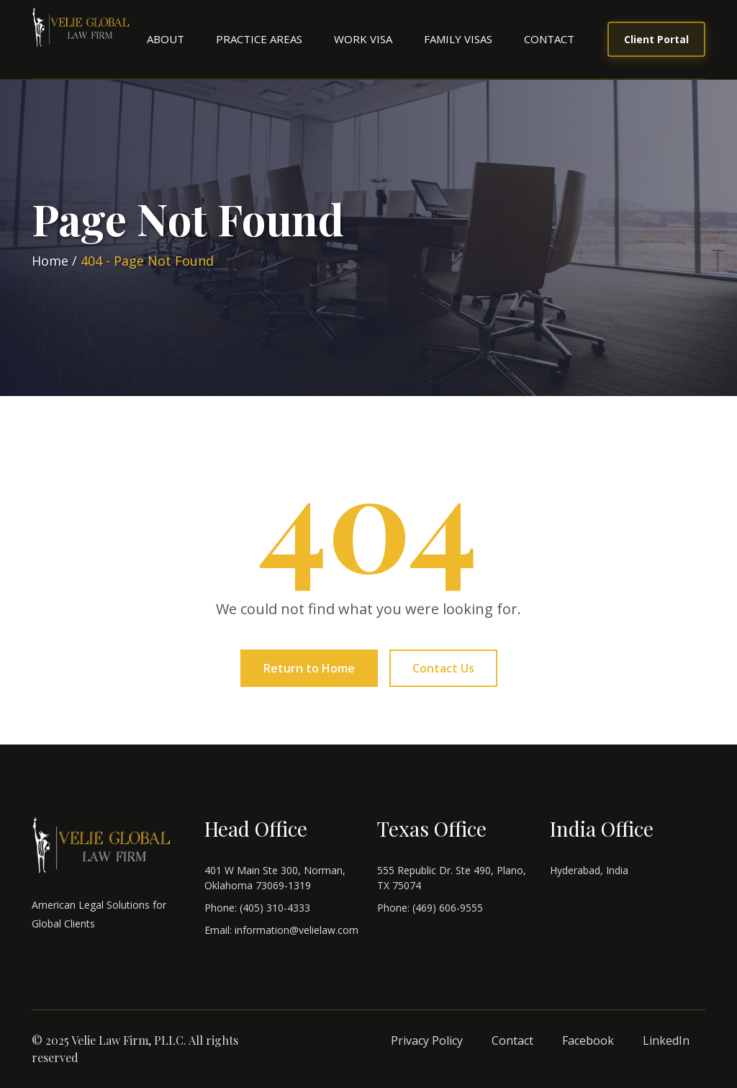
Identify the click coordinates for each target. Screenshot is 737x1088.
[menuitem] (165, 39)
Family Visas (458, 39)
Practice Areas (259, 39)
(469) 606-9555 (447, 907)
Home (50, 260)
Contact (549, 39)
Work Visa (363, 39)
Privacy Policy (427, 1040)
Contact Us (443, 668)
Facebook (588, 1040)
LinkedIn (666, 1040)
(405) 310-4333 (275, 907)
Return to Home (309, 668)
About (165, 39)
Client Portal (656, 39)
